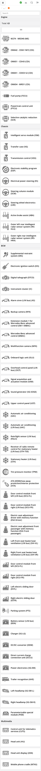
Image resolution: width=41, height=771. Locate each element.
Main (5, 8)
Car (13, 8)
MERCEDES (22, 8)
